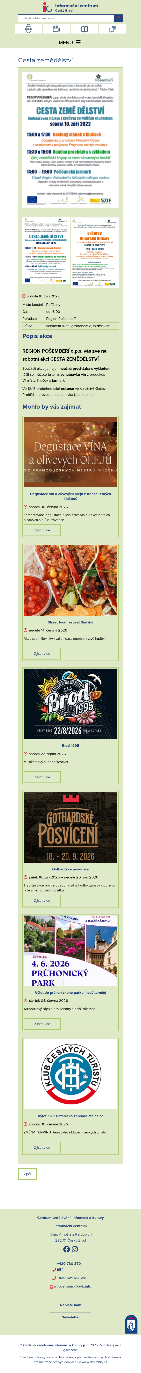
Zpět (27, 1174)
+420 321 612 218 (72, 1278)
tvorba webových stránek (100, 1357)
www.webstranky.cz (93, 1362)
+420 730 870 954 (69, 1266)
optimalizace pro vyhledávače (55, 1362)
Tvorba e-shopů (70, 1357)
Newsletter (70, 1317)
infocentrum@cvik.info (72, 1286)
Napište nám (70, 1305)
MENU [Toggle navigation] (70, 43)
